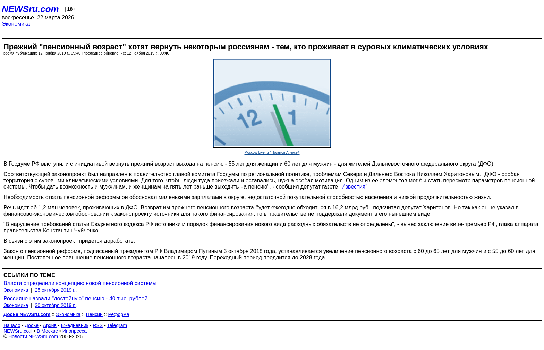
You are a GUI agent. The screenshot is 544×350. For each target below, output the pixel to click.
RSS (98, 325)
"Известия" (353, 187)
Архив (50, 325)
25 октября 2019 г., (56, 290)
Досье (32, 325)
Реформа (118, 314)
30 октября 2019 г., (56, 305)
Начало (11, 325)
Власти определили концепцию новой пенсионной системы (79, 283)
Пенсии (94, 314)
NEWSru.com (30, 9)
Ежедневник (74, 325)
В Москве (47, 331)
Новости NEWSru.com (33, 336)
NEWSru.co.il (17, 331)
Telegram (117, 325)
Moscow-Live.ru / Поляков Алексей (272, 153)
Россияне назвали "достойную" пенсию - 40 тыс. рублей (75, 298)
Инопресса (74, 331)
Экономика (16, 24)
